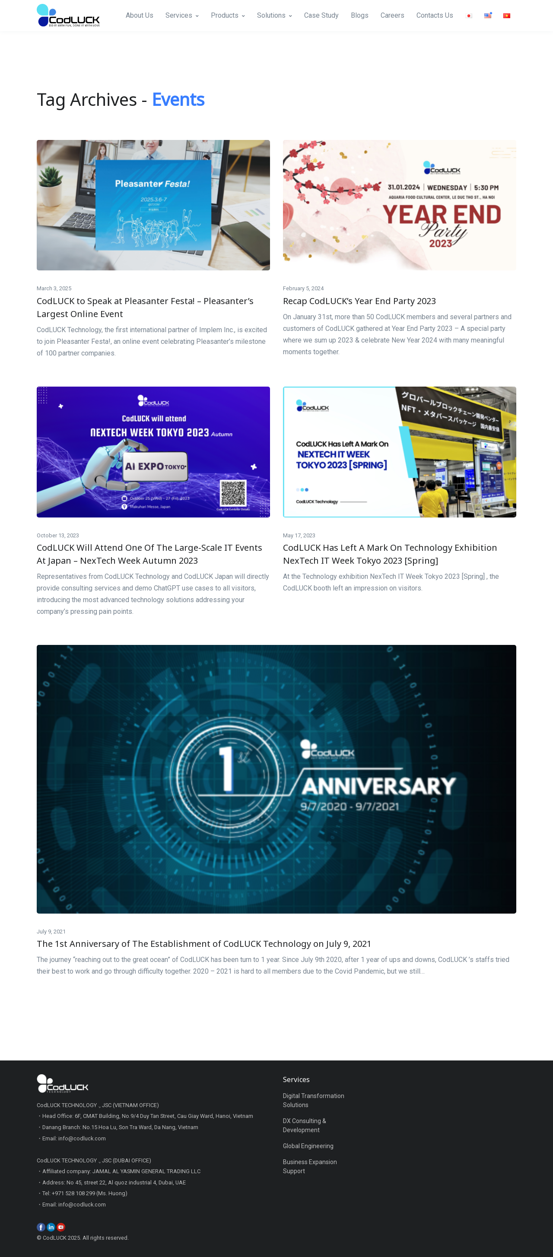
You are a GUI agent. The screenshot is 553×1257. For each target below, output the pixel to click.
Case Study (321, 15)
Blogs (360, 15)
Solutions (271, 15)
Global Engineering (308, 1146)
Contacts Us (434, 15)
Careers (392, 15)
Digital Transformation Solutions (313, 1100)
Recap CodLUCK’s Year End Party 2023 (359, 301)
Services (178, 15)
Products (224, 15)
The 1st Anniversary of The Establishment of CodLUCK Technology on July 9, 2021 (204, 943)
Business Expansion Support (310, 1166)
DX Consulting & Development (304, 1125)
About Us (139, 15)
